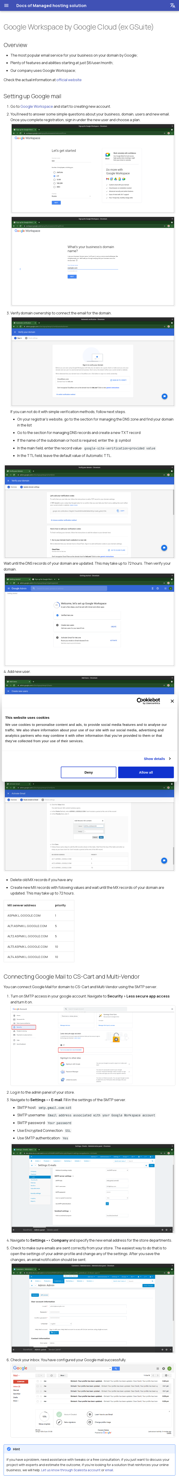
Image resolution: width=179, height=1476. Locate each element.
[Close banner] (172, 701)
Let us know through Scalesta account (71, 1470)
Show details (154, 759)
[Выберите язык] (172, 5)
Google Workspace (36, 106)
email (109, 1470)
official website (69, 79)
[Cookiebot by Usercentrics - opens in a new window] (140, 701)
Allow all (146, 772)
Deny (88, 772)
